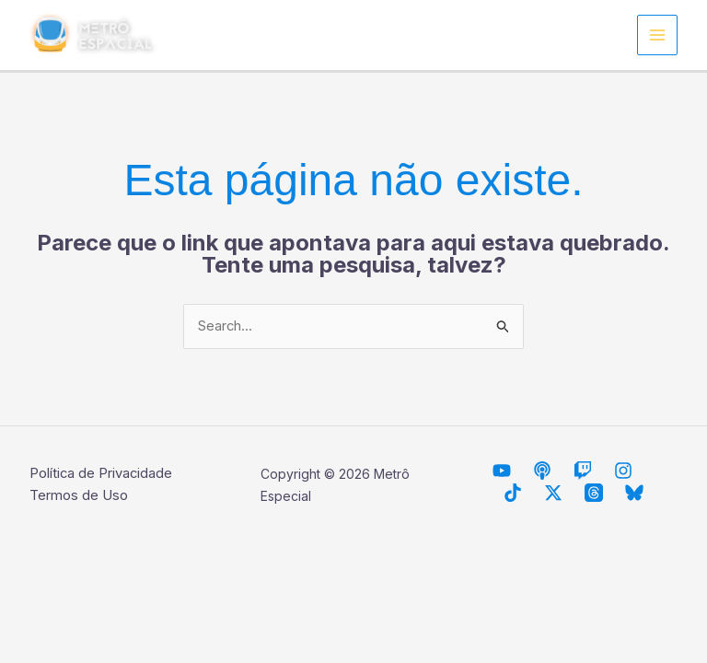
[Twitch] (583, 470)
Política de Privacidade (101, 474)
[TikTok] (513, 492)
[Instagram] (623, 470)
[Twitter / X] (553, 492)
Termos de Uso (78, 496)
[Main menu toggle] (657, 35)
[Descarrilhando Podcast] (542, 470)
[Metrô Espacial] (502, 470)
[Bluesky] (634, 492)
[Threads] (594, 492)
